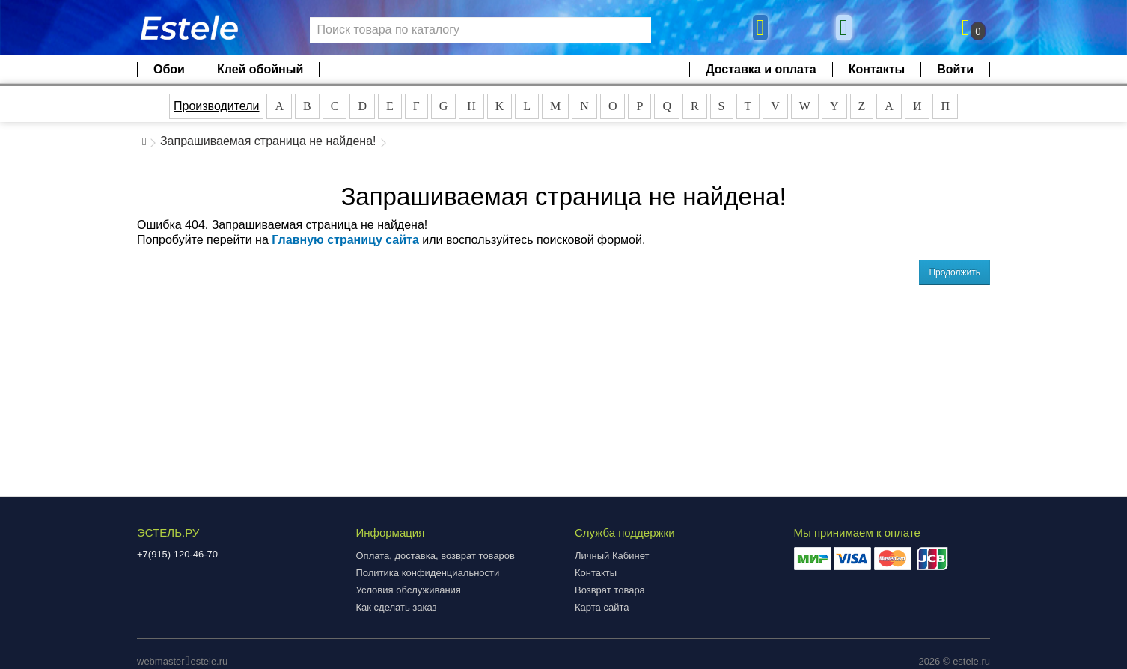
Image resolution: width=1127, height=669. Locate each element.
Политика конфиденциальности (428, 572)
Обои (169, 69)
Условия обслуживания (408, 590)
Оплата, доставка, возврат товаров (435, 555)
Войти (955, 69)
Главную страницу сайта (345, 239)
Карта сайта (602, 607)
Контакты (877, 69)
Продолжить (954, 272)
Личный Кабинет (612, 555)
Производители (217, 106)
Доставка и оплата (761, 69)
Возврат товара (610, 590)
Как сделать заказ (396, 607)
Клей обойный (260, 69)
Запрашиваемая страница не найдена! (268, 141)
